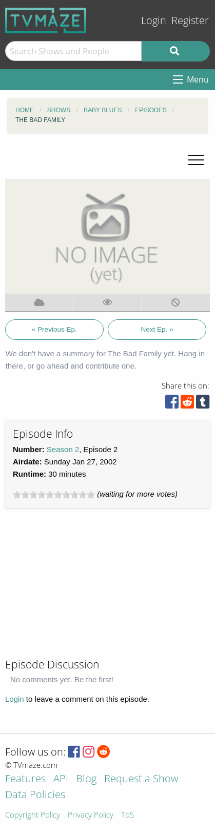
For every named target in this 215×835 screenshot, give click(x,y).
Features (25, 779)
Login (153, 20)
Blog (86, 779)
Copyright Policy (32, 815)
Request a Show (141, 779)
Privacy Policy (90, 815)
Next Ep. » (157, 329)
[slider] (54, 495)
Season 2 (63, 449)
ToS (127, 815)
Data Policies (35, 795)
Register (190, 20)
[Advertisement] (82, 587)
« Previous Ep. (54, 329)
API (60, 779)
